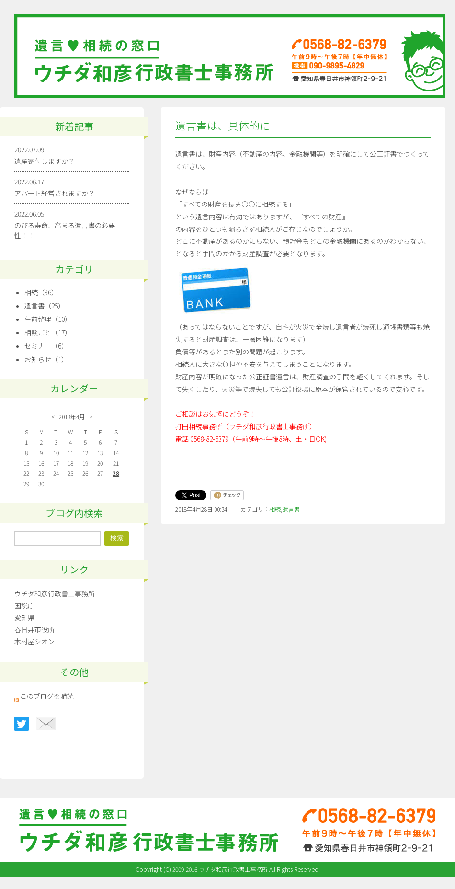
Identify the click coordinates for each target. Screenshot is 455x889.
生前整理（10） (47, 319)
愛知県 (24, 617)
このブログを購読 (47, 696)
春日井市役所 (34, 629)
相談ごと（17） (47, 332)
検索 (117, 538)
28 (116, 473)
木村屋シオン (34, 641)
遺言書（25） (44, 305)
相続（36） (41, 292)
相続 (275, 509)
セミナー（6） (46, 346)
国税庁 (24, 605)
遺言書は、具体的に (222, 125)
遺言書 (291, 509)
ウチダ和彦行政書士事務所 (54, 593)
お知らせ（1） (46, 359)
